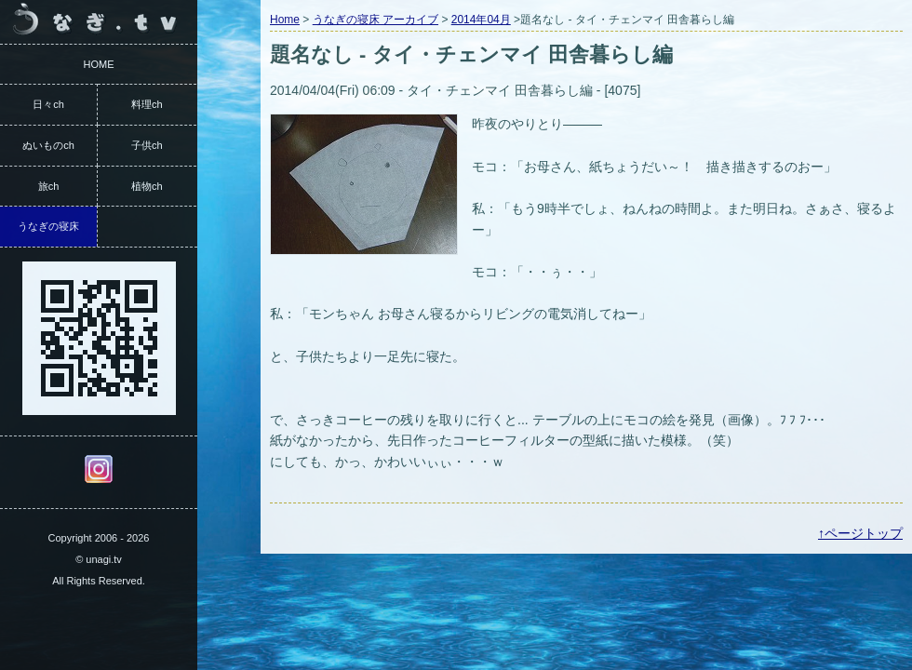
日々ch (48, 104)
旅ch (49, 186)
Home (285, 19)
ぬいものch (48, 145)
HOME (99, 64)
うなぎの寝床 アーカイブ (375, 19)
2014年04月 (481, 19)
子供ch (147, 145)
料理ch (147, 104)
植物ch (147, 186)
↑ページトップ (860, 533)
